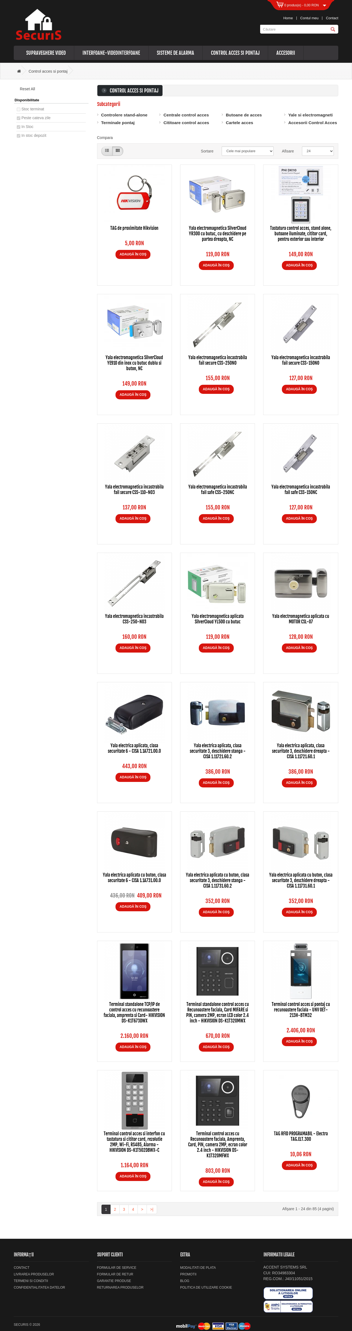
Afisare (288, 151)
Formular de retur (115, 1274)
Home (288, 18)
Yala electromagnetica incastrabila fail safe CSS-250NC (217, 489)
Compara (105, 137)
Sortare (207, 151)
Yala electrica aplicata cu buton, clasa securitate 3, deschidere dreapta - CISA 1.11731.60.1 (300, 880)
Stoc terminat (32, 109)
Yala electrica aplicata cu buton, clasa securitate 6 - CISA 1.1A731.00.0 (134, 877)
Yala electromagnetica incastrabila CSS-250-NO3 (134, 618)
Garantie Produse (114, 1281)
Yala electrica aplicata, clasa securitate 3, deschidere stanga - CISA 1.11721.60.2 (218, 751)
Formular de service (116, 1268)
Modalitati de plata (198, 1268)
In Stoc (27, 126)
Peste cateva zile (36, 118)
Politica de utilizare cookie (206, 1287)
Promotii (188, 1274)
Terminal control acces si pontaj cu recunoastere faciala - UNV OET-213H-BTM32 (301, 1010)
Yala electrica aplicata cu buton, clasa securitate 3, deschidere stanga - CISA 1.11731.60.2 (217, 880)
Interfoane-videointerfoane (111, 53)
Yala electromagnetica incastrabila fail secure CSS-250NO (217, 360)
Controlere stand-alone (124, 115)
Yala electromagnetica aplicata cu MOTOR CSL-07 (300, 618)
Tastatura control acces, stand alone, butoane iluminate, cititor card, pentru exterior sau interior (300, 233)
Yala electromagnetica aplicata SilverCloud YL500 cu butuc (218, 618)
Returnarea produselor (120, 1287)
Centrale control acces (186, 115)
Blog (184, 1281)
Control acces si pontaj (235, 53)
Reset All (25, 89)
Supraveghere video (46, 53)
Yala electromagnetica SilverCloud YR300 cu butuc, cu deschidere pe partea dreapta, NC (217, 233)
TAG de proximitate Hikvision (134, 228)
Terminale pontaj (118, 122)
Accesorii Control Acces (312, 122)
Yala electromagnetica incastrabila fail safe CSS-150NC (300, 489)
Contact (332, 18)
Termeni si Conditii (31, 1281)
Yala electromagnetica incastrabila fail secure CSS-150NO (300, 360)
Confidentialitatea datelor (39, 1287)
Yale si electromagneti (310, 115)
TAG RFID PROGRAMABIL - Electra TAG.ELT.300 (301, 1136)
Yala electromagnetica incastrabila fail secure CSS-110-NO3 (134, 489)
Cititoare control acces (186, 122)
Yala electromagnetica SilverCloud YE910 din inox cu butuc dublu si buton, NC (134, 363)
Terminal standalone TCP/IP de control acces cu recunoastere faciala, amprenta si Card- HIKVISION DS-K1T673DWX (134, 1013)
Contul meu (309, 18)
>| (151, 1209)
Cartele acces (239, 122)
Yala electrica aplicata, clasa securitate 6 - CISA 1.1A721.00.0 (134, 748)
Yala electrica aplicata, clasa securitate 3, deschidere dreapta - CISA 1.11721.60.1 (301, 751)
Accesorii (285, 53)
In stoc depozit (33, 135)
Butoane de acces (244, 115)
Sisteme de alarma (175, 53)
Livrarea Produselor (34, 1274)
